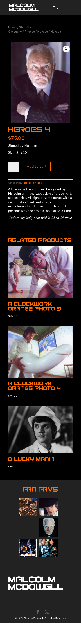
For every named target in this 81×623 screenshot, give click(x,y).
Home (12, 27)
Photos (29, 32)
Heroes (42, 32)
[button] (66, 49)
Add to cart (37, 166)
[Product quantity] (13, 167)
